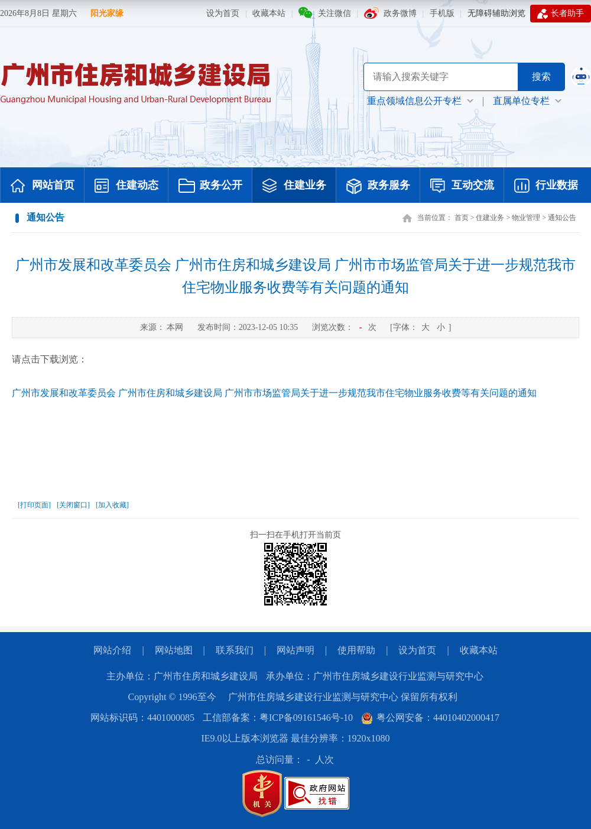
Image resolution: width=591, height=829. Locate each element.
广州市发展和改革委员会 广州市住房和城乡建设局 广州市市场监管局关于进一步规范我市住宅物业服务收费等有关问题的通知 (295, 276)
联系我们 (235, 650)
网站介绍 (112, 650)
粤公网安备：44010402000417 (430, 718)
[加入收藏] (112, 505)
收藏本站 (268, 13)
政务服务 (378, 186)
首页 (461, 217)
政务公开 (210, 186)
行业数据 (546, 186)
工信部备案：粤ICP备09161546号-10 (278, 718)
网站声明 (295, 650)
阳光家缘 (107, 13)
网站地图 (174, 650)
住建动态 (126, 186)
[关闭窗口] (73, 505)
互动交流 (462, 186)
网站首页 (42, 186)
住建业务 (294, 186)
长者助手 (560, 13)
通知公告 (562, 217)
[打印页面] (34, 505)
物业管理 (526, 217)
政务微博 (400, 13)
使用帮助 (356, 650)
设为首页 (222, 13)
